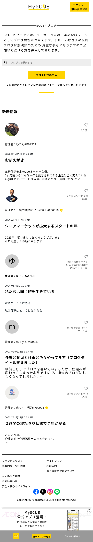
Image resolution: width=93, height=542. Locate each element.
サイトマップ (54, 461)
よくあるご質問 (11, 476)
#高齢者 (85, 197)
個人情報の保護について (60, 471)
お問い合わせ (9, 481)
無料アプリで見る (41, 536)
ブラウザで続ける (72, 536)
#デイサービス (83, 329)
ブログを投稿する (46, 75)
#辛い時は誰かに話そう (79, 266)
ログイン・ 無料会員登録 (79, 7)
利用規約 (51, 466)
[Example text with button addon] (50, 62)
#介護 (84, 130)
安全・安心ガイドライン (16, 486)
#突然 (77, 327)
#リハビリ (80, 393)
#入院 (85, 395)
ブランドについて (12, 461)
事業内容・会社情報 (13, 466)
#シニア (78, 196)
